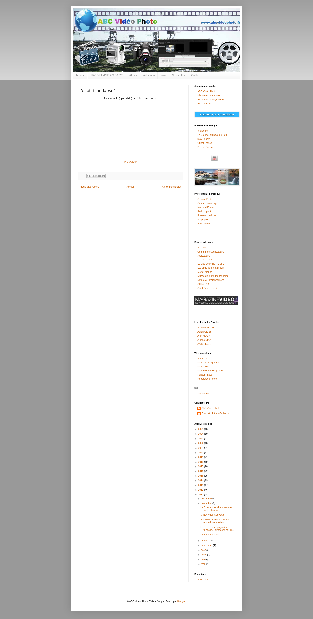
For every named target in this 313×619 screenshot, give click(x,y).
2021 (201, 448)
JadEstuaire (203, 255)
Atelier (133, 75)
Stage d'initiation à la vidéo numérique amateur (214, 521)
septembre (207, 545)
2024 (201, 433)
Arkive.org (202, 358)
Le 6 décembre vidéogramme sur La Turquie (216, 509)
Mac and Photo (205, 207)
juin (203, 559)
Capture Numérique (207, 203)
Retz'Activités (204, 103)
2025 (201, 429)
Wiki (163, 75)
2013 (201, 485)
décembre (206, 498)
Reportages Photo (207, 378)
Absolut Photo (204, 199)
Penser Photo (204, 374)
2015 (201, 475)
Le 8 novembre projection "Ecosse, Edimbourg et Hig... (217, 528)
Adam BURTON (205, 327)
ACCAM (201, 247)
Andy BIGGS (204, 344)
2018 (201, 462)
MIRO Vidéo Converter (212, 514)
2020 (201, 452)
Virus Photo (203, 223)
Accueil (79, 75)
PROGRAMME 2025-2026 (106, 75)
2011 (201, 494)
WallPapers (203, 393)
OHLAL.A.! (203, 284)
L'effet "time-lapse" (210, 534)
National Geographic (208, 362)
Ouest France (204, 143)
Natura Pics (203, 366)
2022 (201, 443)
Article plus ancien (171, 186)
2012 (201, 489)
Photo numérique (206, 215)
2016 (201, 471)
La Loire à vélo (205, 259)
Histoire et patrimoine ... (210, 95)
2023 (201, 438)
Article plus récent (89, 186)
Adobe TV (202, 579)
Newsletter (178, 75)
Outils (194, 75)
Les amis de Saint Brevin (210, 267)
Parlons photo (204, 211)
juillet (204, 554)
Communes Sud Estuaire (210, 251)
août (203, 550)
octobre (205, 540)
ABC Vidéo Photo (206, 91)
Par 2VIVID (130, 162)
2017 (201, 466)
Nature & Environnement (210, 280)
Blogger (181, 601)
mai (203, 564)
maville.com (203, 139)
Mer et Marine (204, 272)
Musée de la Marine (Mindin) (212, 276)
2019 (201, 457)
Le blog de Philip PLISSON (211, 263)
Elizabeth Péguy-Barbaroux (216, 413)
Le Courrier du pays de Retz (212, 135)
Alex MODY (203, 335)
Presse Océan (205, 147)
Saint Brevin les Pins (208, 288)
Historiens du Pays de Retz (211, 99)
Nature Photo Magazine (210, 370)
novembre (206, 503)
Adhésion (149, 75)
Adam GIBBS (204, 331)
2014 (201, 480)
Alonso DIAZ (204, 340)
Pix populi (202, 219)
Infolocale (202, 130)
